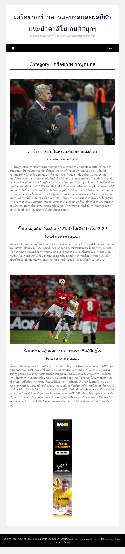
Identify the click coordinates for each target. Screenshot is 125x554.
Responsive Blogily (111, 546)
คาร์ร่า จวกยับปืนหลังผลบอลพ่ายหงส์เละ (62, 151)
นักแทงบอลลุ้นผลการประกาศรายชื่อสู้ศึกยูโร (62, 357)
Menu (110, 48)
